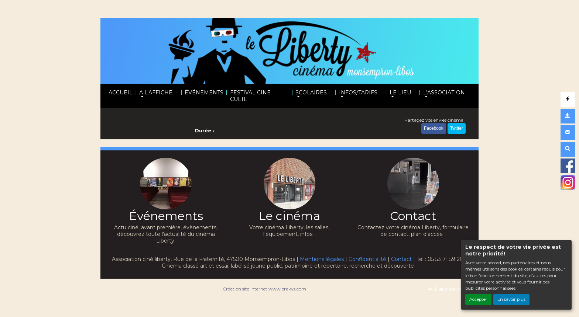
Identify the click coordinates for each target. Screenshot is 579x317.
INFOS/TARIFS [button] (358, 92)
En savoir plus (511, 299)
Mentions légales (322, 259)
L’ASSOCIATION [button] (444, 92)
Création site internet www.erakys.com (264, 289)
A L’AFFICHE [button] (155, 92)
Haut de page (449, 289)
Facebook (433, 128)
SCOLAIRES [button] (311, 92)
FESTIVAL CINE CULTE (250, 95)
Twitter (456, 128)
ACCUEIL (121, 92)
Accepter (478, 299)
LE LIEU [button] (400, 92)
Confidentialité (367, 259)
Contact (401, 259)
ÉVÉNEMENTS (204, 92)
